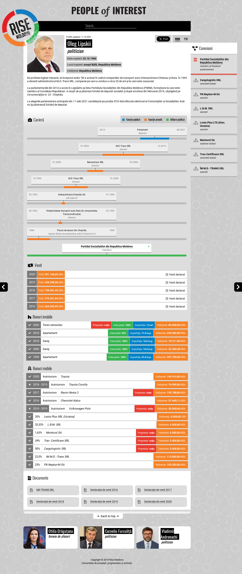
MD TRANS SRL (45, 489)
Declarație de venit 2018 (50, 501)
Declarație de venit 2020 (158, 501)
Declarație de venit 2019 (104, 501)
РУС (186, 39)
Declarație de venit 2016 (104, 489)
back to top (108, 516)
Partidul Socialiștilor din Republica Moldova (107, 246)
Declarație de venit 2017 (158, 489)
